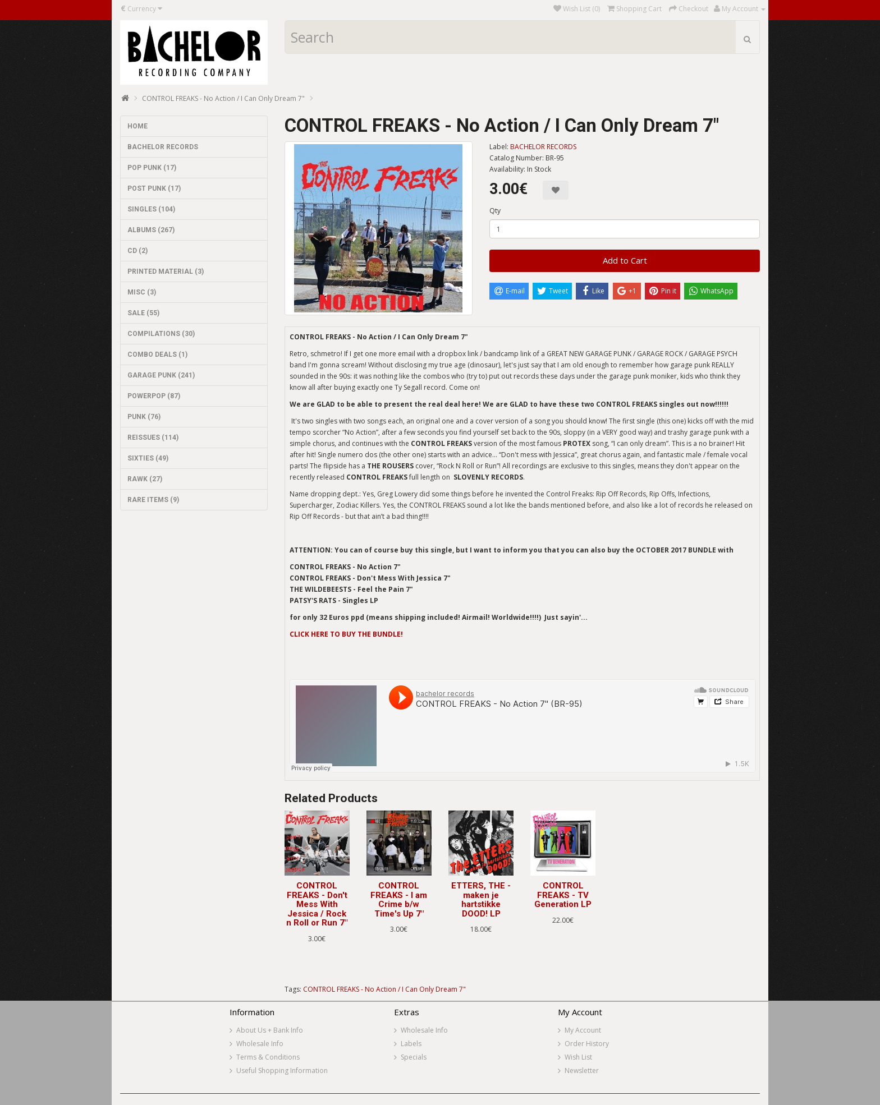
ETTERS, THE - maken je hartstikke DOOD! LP (481, 900)
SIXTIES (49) (147, 458)
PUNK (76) (144, 417)
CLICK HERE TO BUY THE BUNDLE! (346, 634)
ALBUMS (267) (151, 230)
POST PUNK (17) (154, 188)
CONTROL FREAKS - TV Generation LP (563, 895)
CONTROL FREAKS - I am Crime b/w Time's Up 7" (398, 900)
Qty (495, 210)
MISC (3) (141, 292)
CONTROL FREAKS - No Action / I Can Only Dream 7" (223, 98)
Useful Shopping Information (282, 1070)
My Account (583, 1030)
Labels (411, 1043)
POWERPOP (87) (153, 396)
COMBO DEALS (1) (157, 354)
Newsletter (582, 1070)
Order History (587, 1043)
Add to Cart (625, 260)
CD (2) (137, 251)
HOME (137, 126)
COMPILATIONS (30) (161, 334)
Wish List (578, 1057)
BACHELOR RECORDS (162, 147)
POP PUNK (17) (151, 168)
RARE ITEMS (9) (153, 500)
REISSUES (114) (152, 437)
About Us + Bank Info (269, 1030)
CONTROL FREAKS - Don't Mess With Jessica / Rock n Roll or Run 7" (316, 904)
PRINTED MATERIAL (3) (165, 271)
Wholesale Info (259, 1043)
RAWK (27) (144, 479)
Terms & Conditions (268, 1057)
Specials (414, 1057)
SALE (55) (143, 313)
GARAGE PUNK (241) (161, 375)
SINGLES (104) (151, 209)
